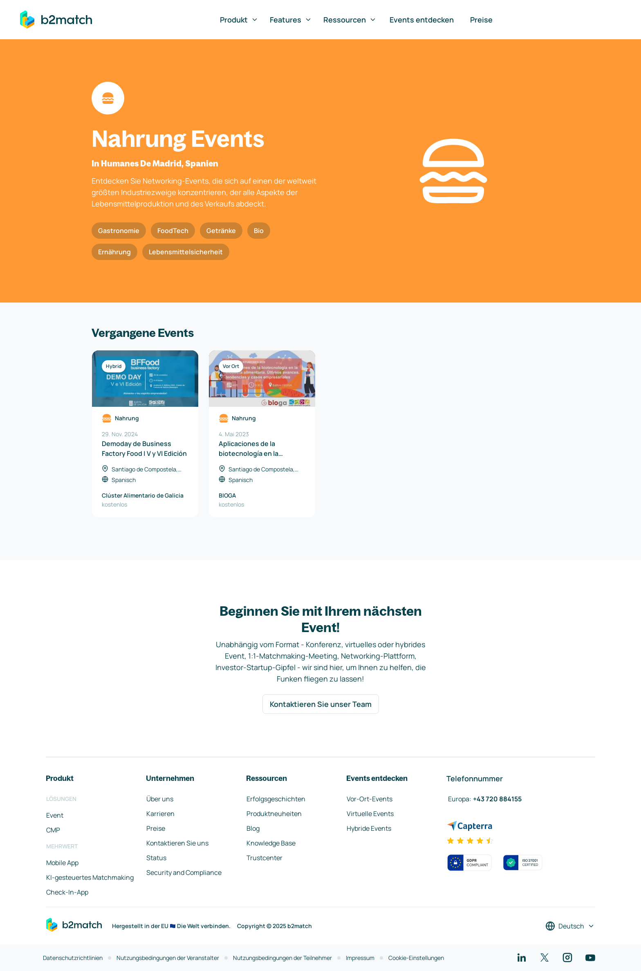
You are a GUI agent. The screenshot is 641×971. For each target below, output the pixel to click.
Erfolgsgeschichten (276, 798)
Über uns (159, 798)
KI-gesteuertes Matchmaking (90, 877)
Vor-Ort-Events (369, 798)
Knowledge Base (271, 843)
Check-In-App (67, 892)
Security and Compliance (184, 872)
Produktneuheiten (274, 813)
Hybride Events (369, 828)
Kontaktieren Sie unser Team (321, 704)
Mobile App (62, 862)
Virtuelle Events (370, 813)
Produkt (239, 20)
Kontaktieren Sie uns (177, 843)
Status (156, 857)
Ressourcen (350, 20)
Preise (481, 20)
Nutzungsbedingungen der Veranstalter (168, 958)
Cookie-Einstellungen (416, 958)
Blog (253, 828)
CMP (53, 829)
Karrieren (160, 813)
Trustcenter (264, 857)
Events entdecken (422, 20)
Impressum (360, 958)
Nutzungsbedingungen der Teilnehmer (282, 958)
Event (54, 815)
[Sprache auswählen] (570, 926)
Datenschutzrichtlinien (73, 958)
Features (291, 20)
